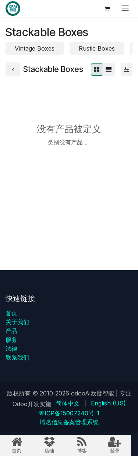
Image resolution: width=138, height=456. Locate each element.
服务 (11, 339)
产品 (11, 331)
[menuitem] (67, 403)
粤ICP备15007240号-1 (69, 413)
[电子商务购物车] (106, 8)
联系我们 (17, 357)
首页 (11, 313)
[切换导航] (125, 8)
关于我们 (17, 322)
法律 (11, 348)
